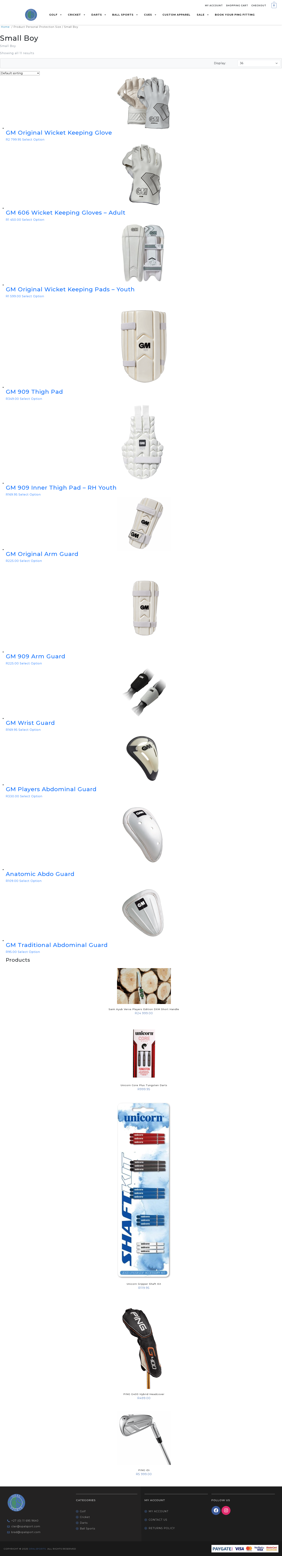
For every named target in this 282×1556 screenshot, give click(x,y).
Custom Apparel (176, 14)
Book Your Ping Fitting (235, 14)
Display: (220, 63)
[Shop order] (20, 73)
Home (5, 27)
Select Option (33, 139)
